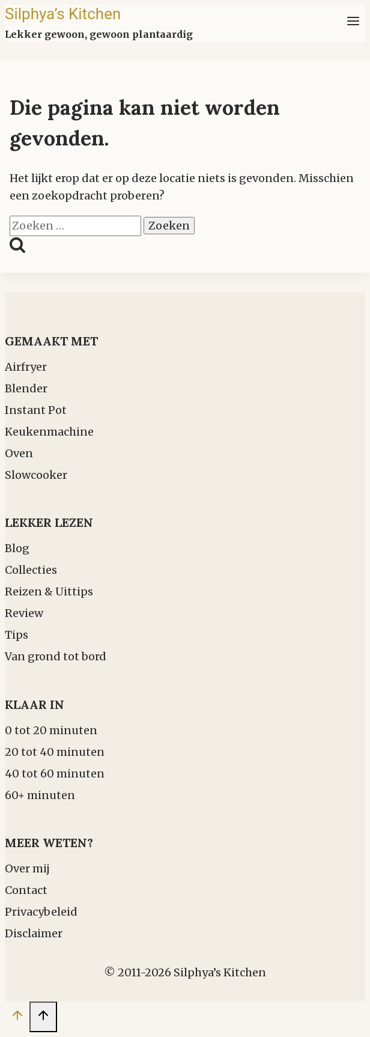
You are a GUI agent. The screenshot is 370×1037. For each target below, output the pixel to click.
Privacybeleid (41, 912)
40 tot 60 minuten (55, 773)
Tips (16, 635)
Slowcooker (36, 475)
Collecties (31, 570)
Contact (26, 890)
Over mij (27, 868)
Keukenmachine (49, 432)
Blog (17, 548)
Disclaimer (33, 933)
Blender (26, 388)
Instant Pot (36, 410)
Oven (19, 453)
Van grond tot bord (55, 656)
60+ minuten (40, 795)
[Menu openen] (353, 23)
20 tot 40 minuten (55, 752)
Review (24, 613)
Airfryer (26, 367)
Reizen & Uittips (49, 591)
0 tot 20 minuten (51, 730)
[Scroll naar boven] (17, 1018)
